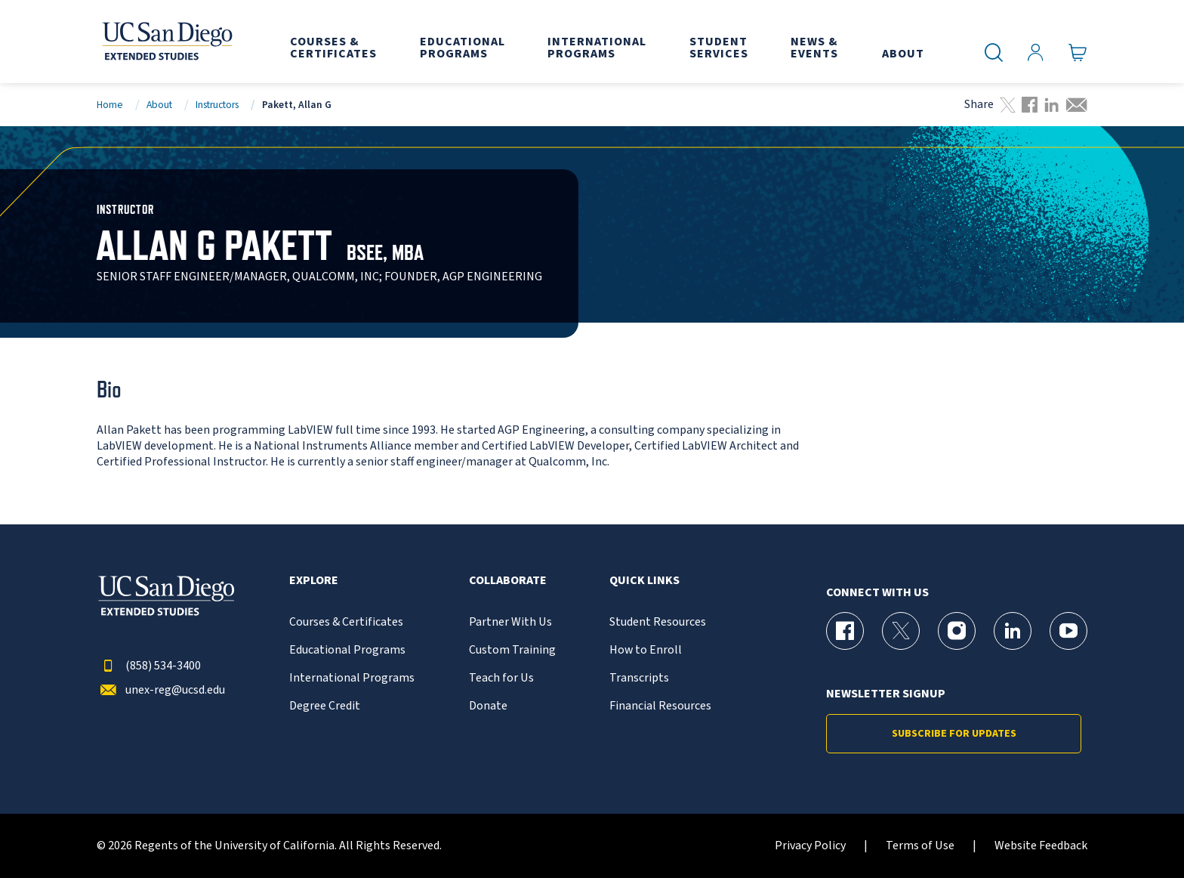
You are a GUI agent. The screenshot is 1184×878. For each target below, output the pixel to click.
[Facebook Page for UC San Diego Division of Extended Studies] (845, 631)
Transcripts (639, 678)
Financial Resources (660, 706)
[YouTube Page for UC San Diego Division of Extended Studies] (1068, 631)
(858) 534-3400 (149, 666)
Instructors (217, 104)
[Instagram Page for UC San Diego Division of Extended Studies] (957, 631)
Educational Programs (347, 650)
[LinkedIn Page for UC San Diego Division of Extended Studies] (1012, 631)
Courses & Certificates (346, 622)
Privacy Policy (810, 846)
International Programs (352, 678)
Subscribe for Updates (954, 733)
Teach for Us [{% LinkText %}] (501, 678)
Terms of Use (920, 846)
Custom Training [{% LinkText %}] (512, 650)
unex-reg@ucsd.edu (161, 690)
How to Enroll (645, 650)
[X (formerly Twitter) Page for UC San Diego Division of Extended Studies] (901, 631)
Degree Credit (324, 706)
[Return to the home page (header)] (166, 41)
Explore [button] (313, 581)
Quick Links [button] (644, 581)
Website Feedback (1040, 846)
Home (110, 104)
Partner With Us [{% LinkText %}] (510, 622)
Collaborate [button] (508, 581)
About (159, 104)
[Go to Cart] (1077, 53)
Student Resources (657, 622)
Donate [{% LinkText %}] (488, 706)
